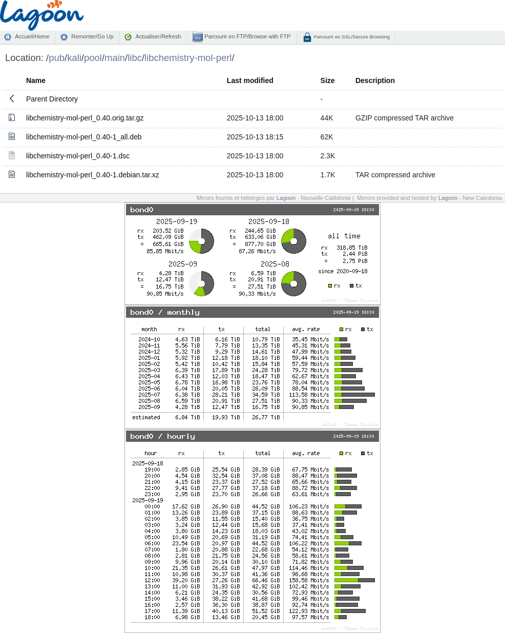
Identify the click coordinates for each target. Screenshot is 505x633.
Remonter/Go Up (92, 36)
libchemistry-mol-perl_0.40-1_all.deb (84, 137)
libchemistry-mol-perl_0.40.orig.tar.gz (85, 118)
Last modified (250, 80)
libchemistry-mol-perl (188, 57)
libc (135, 57)
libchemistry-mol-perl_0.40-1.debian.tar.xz (92, 175)
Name (36, 80)
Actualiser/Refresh (158, 36)
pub (57, 57)
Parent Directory (52, 99)
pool (93, 57)
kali (74, 57)
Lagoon (286, 198)
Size (328, 80)
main (114, 57)
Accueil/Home (32, 36)
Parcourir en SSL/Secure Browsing (351, 36)
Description (375, 80)
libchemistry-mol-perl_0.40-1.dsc (78, 156)
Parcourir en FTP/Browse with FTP (246, 36)
